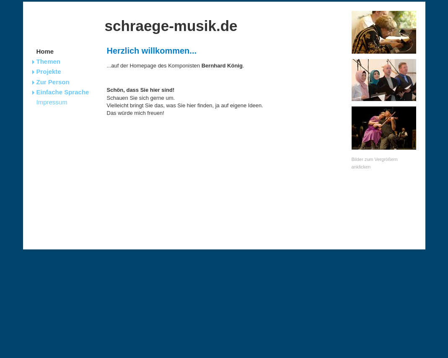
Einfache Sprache (62, 92)
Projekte (48, 71)
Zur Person (53, 82)
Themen (48, 61)
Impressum (51, 102)
